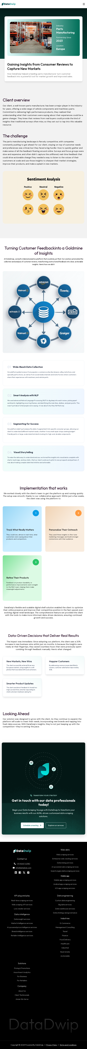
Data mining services (65, 863)
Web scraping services (65, 854)
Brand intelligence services (22, 931)
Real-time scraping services (22, 900)
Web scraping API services (22, 904)
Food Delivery (65, 939)
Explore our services (56, 825)
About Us (22, 991)
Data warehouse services (65, 909)
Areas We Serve (22, 999)
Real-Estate (65, 952)
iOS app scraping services (65, 888)
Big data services (65, 904)
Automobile (65, 956)
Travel (65, 931)
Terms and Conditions (68, 1045)
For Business (22, 976)
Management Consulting (65, 927)
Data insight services (22, 919)
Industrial (65, 948)
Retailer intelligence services (22, 935)
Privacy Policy (51, 1045)
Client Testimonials (22, 995)
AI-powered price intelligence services (22, 927)
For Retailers (22, 980)
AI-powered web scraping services (65, 867)
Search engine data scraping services (65, 871)
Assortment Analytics (21, 972)
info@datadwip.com (22, 868)
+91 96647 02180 (22, 864)
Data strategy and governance (65, 913)
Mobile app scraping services (65, 880)
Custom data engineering (65, 900)
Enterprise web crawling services (65, 859)
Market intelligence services (22, 923)
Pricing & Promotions (22, 968)
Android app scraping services (65, 884)
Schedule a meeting (32, 825)
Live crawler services (22, 909)
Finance (65, 935)
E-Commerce (65, 923)
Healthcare (65, 944)
